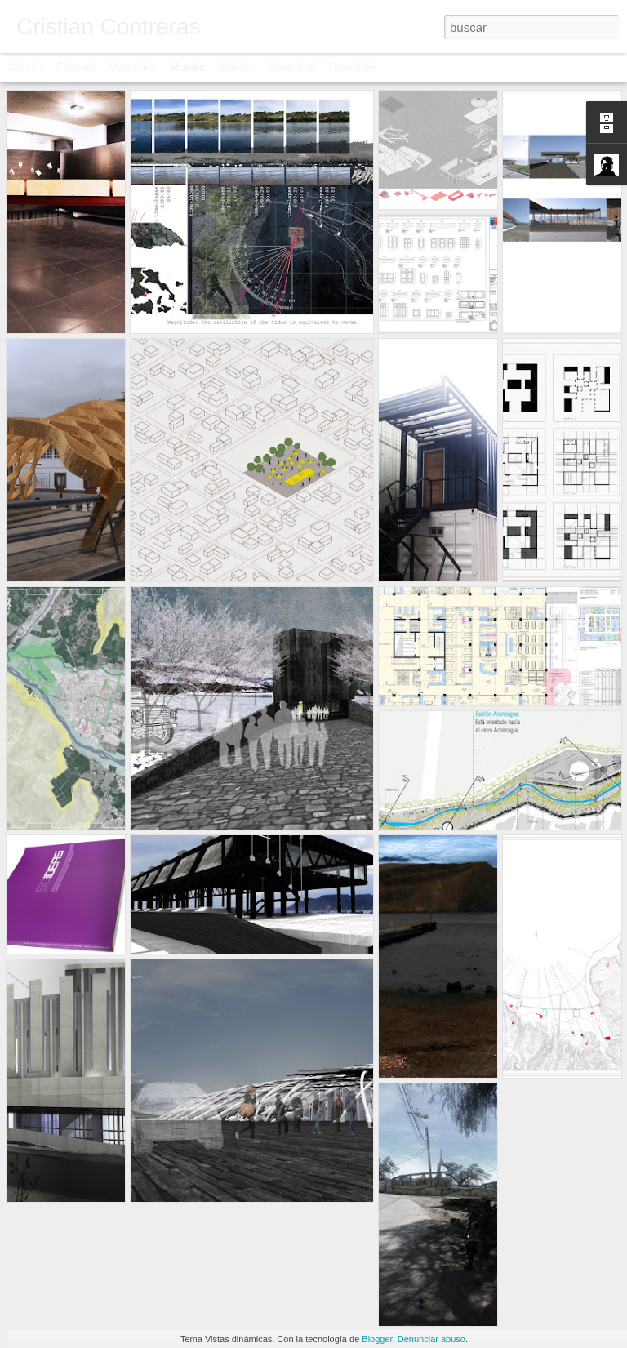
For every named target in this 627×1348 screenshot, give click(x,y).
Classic (26, 66)
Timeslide (351, 66)
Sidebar (236, 66)
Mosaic (187, 66)
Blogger (377, 1339)
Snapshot (292, 66)
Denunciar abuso (431, 1339)
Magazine (133, 66)
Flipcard (76, 66)
